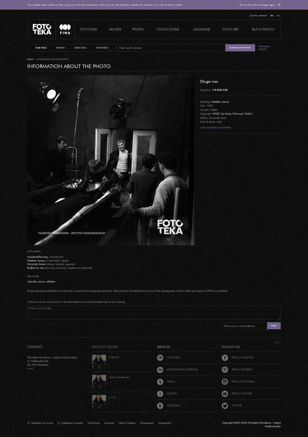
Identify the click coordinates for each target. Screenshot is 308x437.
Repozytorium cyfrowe (177, 369)
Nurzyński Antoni (36, 264)
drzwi (42, 281)
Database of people (70, 423)
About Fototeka (127, 422)
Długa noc (209, 81)
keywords (102, 47)
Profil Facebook (238, 357)
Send (274, 325)
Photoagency (147, 422)
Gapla (166, 381)
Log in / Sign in (258, 15)
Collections (93, 422)
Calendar (109, 422)
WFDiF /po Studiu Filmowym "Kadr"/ (232, 113)
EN (271, 15)
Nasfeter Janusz (220, 101)
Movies (115, 29)
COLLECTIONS (168, 29)
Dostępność (165, 422)
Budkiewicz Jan (35, 267)
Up (277, 342)
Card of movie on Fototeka (215, 127)
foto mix (230, 29)
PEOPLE (138, 29)
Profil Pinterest (237, 369)
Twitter (232, 405)
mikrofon (32, 281)
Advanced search (264, 48)
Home (30, 59)
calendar (201, 29)
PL (279, 15)
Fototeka (88, 29)
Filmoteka (168, 357)
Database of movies (40, 423)
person (60, 47)
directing (80, 47)
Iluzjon (167, 393)
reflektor (50, 281)
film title (41, 47)
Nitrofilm (168, 405)
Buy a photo (263, 29)
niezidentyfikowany (37, 256)
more (30, 368)
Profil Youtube (237, 393)
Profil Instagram (238, 381)
